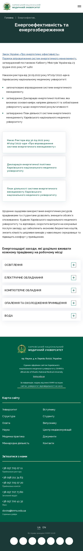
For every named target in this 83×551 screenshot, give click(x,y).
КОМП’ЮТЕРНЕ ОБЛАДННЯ (40, 290)
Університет (9, 409)
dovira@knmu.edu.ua (14, 510)
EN (44, 527)
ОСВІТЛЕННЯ (40, 264)
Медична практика (13, 436)
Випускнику (50, 423)
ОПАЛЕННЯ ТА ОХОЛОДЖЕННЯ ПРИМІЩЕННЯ (40, 303)
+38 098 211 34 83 (12, 477)
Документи (49, 436)
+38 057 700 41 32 (12, 501)
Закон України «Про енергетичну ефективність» (31, 54)
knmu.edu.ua (39, 376)
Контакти (48, 443)
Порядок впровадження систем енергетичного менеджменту (39, 58)
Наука (6, 429)
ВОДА (40, 315)
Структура (8, 416)
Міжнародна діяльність (15, 443)
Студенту (48, 416)
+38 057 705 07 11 (12, 468)
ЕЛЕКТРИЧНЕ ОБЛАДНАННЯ (40, 277)
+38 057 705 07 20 (12, 482)
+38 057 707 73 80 (12, 492)
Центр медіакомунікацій (57, 429)
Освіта (6, 423)
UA (39, 527)
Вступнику (49, 409)
